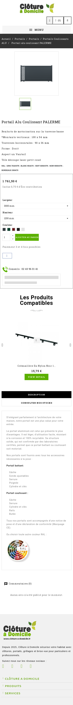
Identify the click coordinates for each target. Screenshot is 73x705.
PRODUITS (13, 686)
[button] (36, 679)
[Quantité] (6, 237)
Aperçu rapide (37, 340)
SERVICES (12, 693)
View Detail (36, 377)
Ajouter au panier (27, 237)
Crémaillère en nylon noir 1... (37, 365)
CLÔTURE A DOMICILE (22, 678)
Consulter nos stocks (36, 402)
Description (36, 394)
